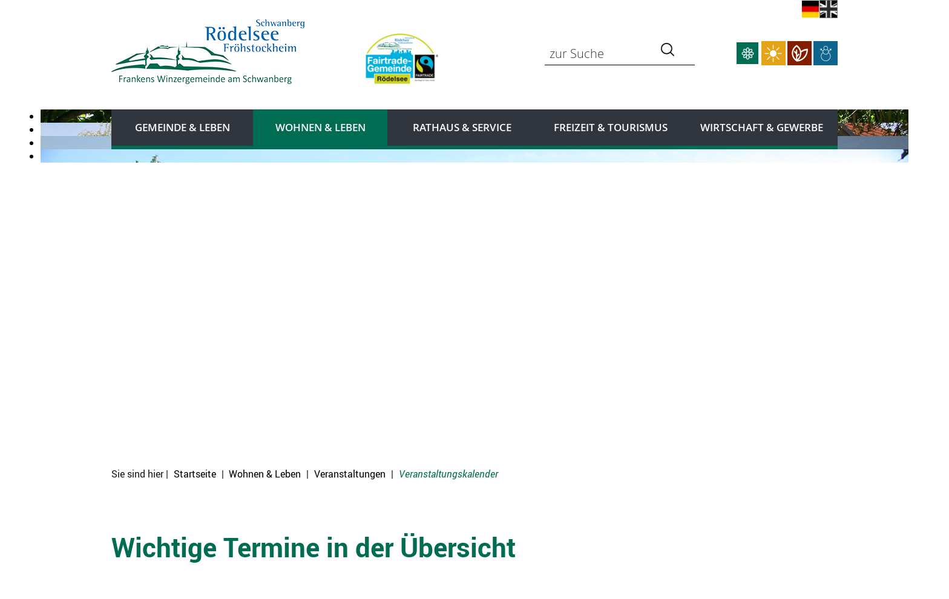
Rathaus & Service (462, 127)
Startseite (195, 474)
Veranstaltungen (350, 474)
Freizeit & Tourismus (611, 127)
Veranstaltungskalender (448, 474)
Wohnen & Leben (320, 127)
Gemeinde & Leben (182, 127)
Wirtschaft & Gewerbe (761, 127)
